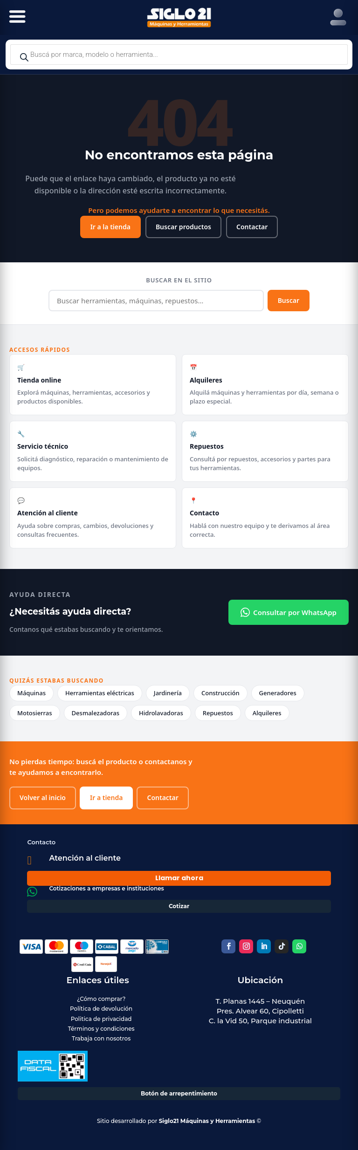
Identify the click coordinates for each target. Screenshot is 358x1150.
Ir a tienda (106, 797)
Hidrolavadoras (161, 713)
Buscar (288, 300)
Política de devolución (101, 1008)
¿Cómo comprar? (101, 998)
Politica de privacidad (101, 1018)
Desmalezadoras (96, 713)
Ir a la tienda (110, 226)
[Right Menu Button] (338, 17)
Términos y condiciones (101, 1028)
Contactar (252, 226)
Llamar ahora (179, 878)
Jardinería (168, 693)
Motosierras (34, 713)
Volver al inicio (43, 797)
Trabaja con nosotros (101, 1038)
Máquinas (31, 693)
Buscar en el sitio (179, 280)
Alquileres (267, 713)
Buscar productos (183, 226)
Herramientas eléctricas (99, 693)
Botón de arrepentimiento (179, 1093)
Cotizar (179, 906)
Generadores (277, 693)
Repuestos (218, 713)
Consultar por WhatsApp (289, 612)
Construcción (220, 693)
